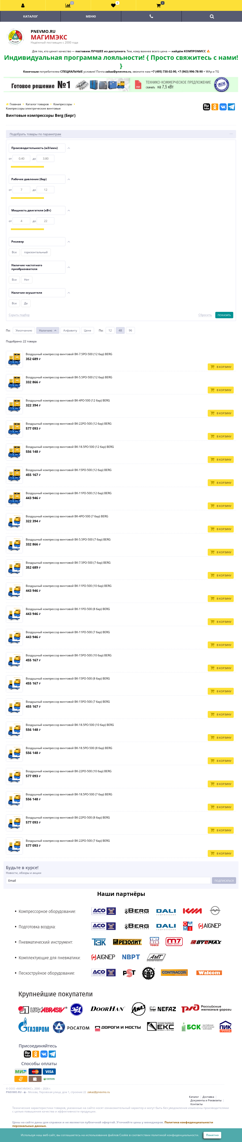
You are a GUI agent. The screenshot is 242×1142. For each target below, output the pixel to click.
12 (110, 330)
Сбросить (205, 315)
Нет (26, 280)
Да (26, 303)
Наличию (45, 330)
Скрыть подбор (19, 315)
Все (14, 252)
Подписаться (224, 880)
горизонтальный (36, 252)
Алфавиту (70, 330)
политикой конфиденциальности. (175, 1135)
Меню (91, 16)
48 (120, 330)
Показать (224, 315)
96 (130, 330)
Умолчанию (24, 330)
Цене (87, 330)
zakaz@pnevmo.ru (98, 1092)
